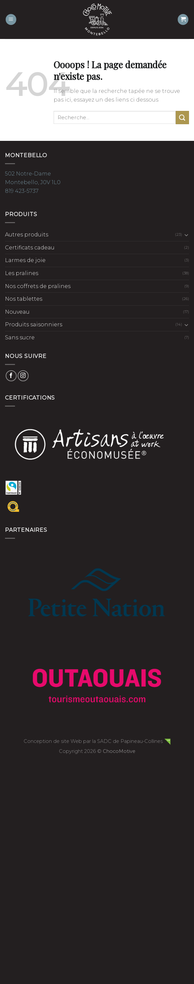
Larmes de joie (25, 260)
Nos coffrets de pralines (38, 286)
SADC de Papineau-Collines (130, 741)
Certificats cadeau (30, 247)
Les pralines (21, 273)
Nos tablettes (23, 299)
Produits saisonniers (33, 324)
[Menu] (11, 19)
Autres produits (26, 234)
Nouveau (17, 312)
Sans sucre (20, 337)
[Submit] (182, 117)
